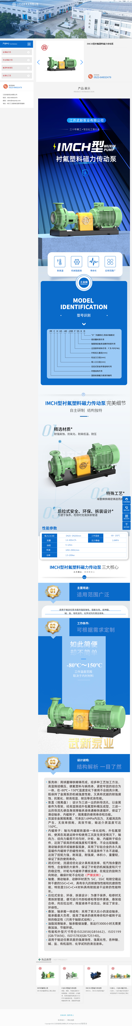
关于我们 (48, 11)
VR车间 (83, 11)
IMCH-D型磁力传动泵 (94, 988)
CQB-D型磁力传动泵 (69, 988)
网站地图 (70, 1020)
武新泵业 (83, 1023)
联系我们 (106, 11)
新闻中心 (72, 11)
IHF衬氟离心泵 (42, 988)
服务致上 (70, 1015)
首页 (38, 11)
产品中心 (60, 11)
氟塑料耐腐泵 (8, 68)
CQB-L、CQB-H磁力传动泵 (120, 988)
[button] (38, 62)
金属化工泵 (7, 75)
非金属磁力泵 (8, 60)
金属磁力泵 (7, 52)
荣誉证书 (94, 11)
